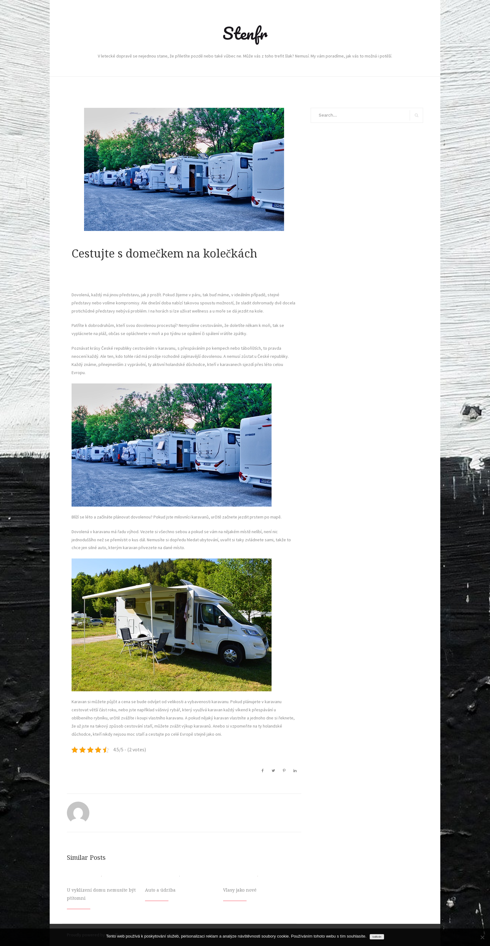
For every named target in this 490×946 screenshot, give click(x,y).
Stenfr (245, 33)
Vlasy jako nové (240, 890)
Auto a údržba (160, 890)
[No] (482, 937)
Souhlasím (376, 936)
